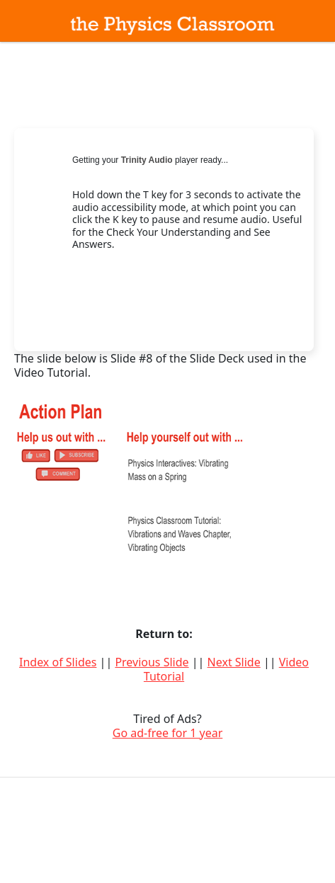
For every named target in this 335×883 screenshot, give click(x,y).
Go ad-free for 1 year (168, 733)
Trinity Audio (147, 160)
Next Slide (234, 662)
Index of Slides (57, 662)
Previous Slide (151, 662)
